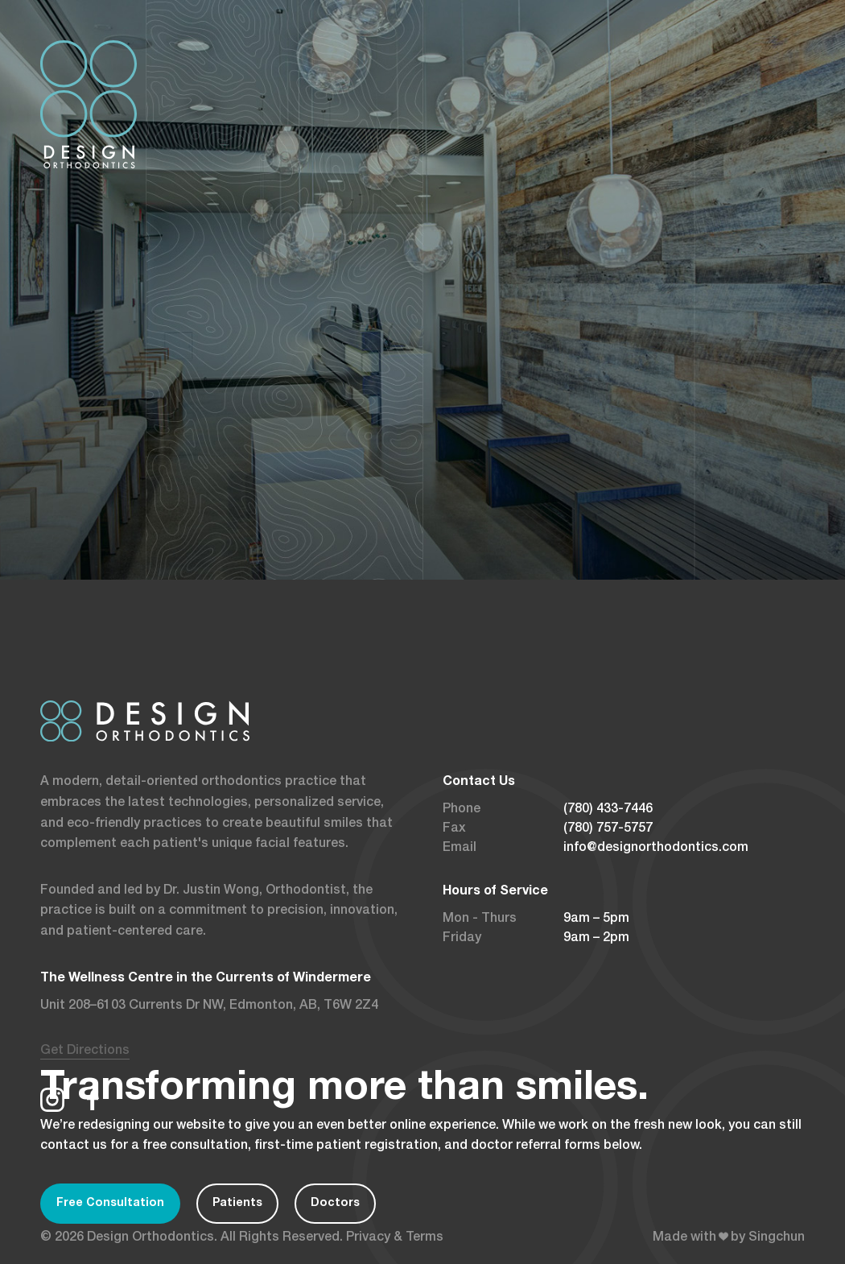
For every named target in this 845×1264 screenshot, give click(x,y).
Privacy (368, 1238)
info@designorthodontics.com (655, 848)
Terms (424, 1238)
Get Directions (85, 1051)
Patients (237, 1203)
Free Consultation (110, 1203)
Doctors (335, 1203)
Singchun (776, 1238)
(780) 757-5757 (608, 829)
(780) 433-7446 (608, 809)
